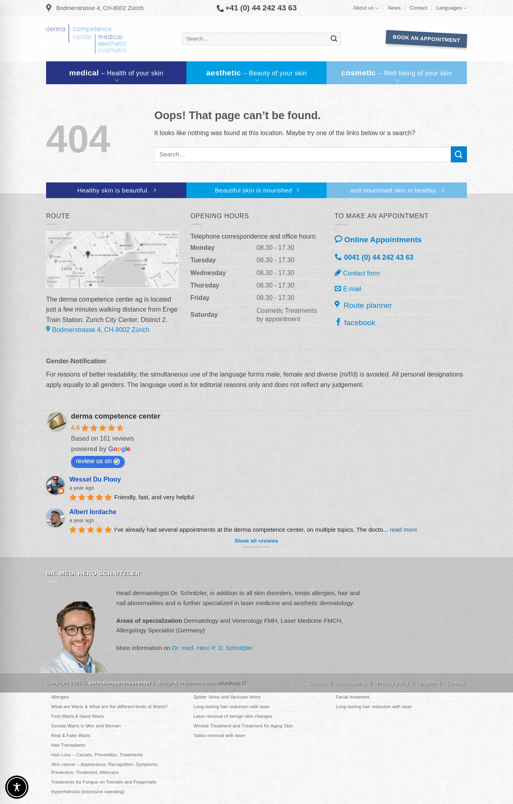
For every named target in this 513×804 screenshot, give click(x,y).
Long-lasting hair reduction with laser (232, 706)
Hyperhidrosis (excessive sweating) (88, 791)
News (394, 8)
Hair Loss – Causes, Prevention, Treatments (97, 754)
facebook (355, 322)
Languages (451, 8)
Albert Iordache (92, 511)
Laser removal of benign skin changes (233, 716)
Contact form (357, 273)
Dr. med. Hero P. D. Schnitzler (212, 647)
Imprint (428, 683)
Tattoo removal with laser (219, 735)
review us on (98, 461)
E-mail (348, 288)
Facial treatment (353, 697)
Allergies (60, 697)
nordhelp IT (233, 683)
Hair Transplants (68, 745)
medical (116, 76)
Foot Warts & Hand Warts (77, 716)
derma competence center (115, 416)
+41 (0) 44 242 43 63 (256, 8)
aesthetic (257, 76)
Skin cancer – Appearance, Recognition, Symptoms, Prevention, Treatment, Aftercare (105, 768)
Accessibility (351, 683)
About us (366, 8)
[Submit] (334, 39)
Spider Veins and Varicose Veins (227, 697)
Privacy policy (393, 683)
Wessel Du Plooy (95, 479)
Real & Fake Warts (70, 735)
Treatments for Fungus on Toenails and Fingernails (104, 782)
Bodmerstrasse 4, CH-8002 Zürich (95, 8)
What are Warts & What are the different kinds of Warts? (109, 706)
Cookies (317, 683)
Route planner (363, 305)
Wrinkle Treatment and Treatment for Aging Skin (243, 725)
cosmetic (397, 76)
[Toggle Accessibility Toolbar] (17, 787)
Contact (418, 8)
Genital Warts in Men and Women (86, 725)
